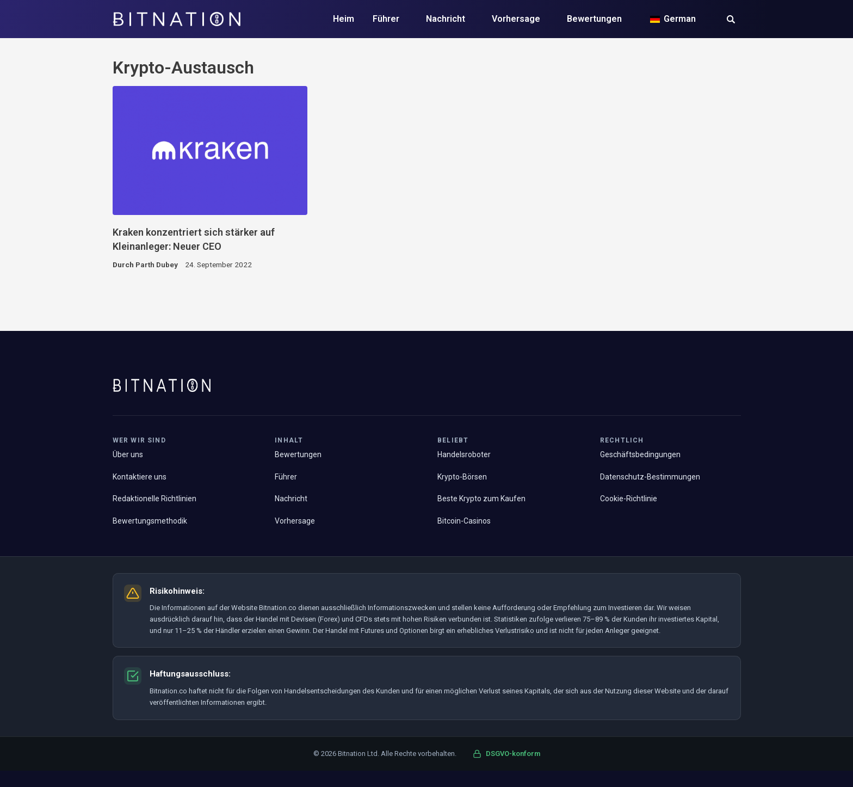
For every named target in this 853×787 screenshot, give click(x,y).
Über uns (128, 454)
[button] (730, 20)
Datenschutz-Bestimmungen (650, 476)
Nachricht (445, 19)
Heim (343, 19)
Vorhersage (516, 19)
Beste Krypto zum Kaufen (481, 498)
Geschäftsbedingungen (640, 454)
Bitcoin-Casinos (464, 521)
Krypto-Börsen (462, 476)
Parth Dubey (156, 264)
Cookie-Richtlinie (628, 498)
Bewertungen (594, 19)
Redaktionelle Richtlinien (154, 498)
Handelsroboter (464, 454)
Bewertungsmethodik (150, 521)
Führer (386, 19)
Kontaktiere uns (139, 476)
